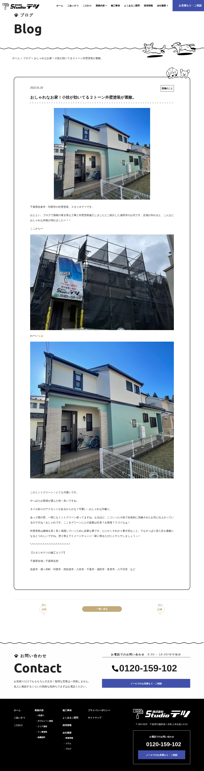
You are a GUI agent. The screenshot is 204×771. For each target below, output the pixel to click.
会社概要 (67, 726)
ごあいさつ (19, 711)
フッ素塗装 (42, 725)
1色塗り (41, 709)
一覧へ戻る (102, 610)
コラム (68, 737)
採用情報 (67, 718)
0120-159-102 (148, 661)
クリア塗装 (42, 720)
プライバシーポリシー (99, 703)
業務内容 (39, 703)
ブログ (27, 58)
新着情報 (69, 731)
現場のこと (166, 88)
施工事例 (67, 703)
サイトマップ (94, 711)
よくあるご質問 (70, 711)
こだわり (18, 718)
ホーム (16, 58)
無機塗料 (41, 731)
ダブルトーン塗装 (45, 714)
